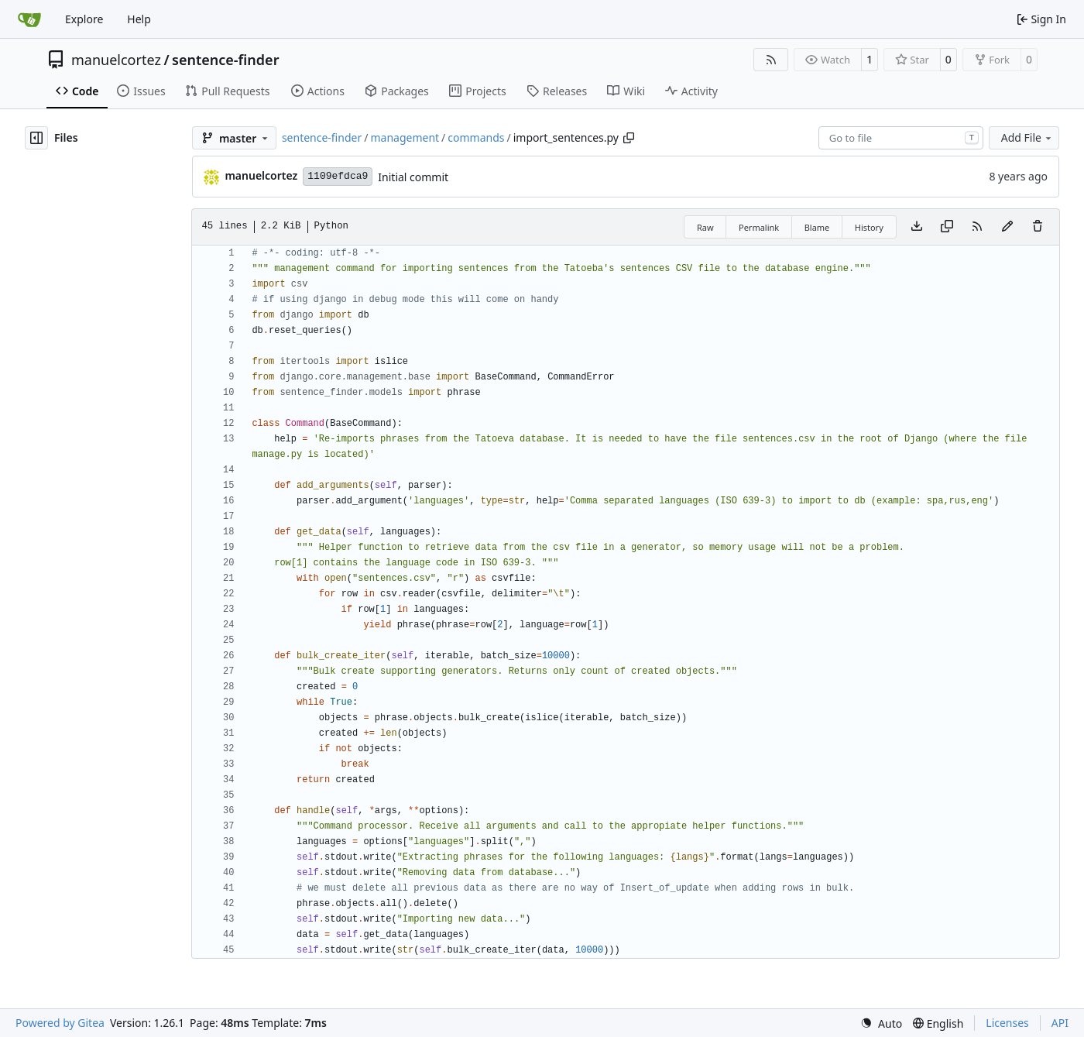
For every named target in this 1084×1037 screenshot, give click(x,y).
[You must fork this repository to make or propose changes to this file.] (1007, 227)
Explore (84, 19)
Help (139, 19)
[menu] (881, 1023)
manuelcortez (116, 59)
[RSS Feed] (771, 59)
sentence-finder (225, 59)
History (869, 227)
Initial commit (413, 177)
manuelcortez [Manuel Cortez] (261, 175)
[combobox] (900, 137)
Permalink (759, 227)
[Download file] (916, 227)
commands (476, 137)
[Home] (29, 19)
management (404, 137)
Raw (705, 227)
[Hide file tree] (36, 137)
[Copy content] (947, 227)
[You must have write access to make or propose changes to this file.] (1037, 227)
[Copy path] (628, 137)
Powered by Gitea (60, 1022)
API (1060, 1022)
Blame (817, 227)
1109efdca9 (337, 176)
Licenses (1007, 1022)
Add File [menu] (1027, 137)
